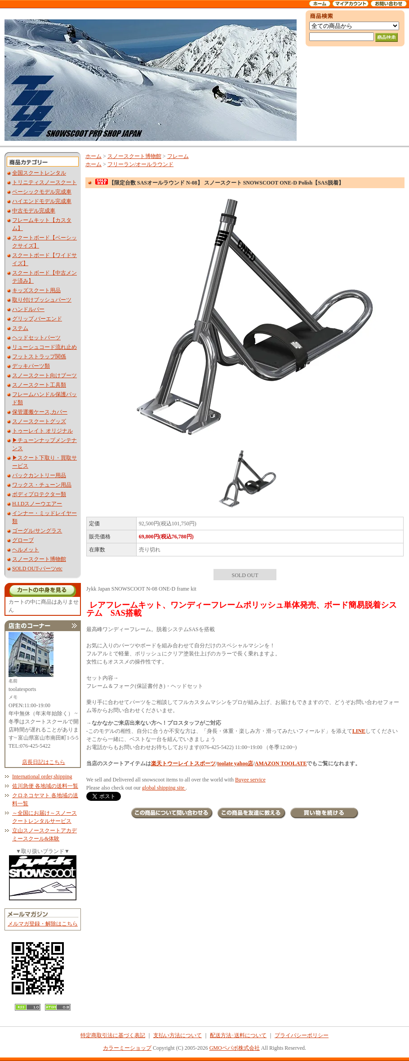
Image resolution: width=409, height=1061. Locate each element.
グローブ (23, 540)
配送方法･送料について (238, 1035)
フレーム (178, 156)
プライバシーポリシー (302, 1035)
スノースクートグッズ (39, 421)
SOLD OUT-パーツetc (37, 568)
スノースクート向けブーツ (44, 375)
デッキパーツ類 (31, 366)
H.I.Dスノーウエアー (37, 504)
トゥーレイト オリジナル (42, 431)
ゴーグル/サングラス (37, 531)
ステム (20, 328)
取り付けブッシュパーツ (41, 300)
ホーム (93, 156)
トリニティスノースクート (44, 182)
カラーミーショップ (127, 1048)
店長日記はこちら (43, 762)
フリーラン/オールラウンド (140, 164)
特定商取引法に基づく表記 (112, 1035)
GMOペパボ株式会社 (234, 1048)
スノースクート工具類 (39, 385)
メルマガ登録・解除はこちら (43, 924)
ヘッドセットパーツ (36, 337)
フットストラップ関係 (39, 356)
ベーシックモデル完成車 (41, 192)
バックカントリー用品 (39, 475)
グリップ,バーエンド (37, 319)
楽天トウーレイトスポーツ (183, 763)
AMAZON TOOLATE (281, 763)
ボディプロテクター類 (39, 494)
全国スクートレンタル (39, 173)
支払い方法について (177, 1035)
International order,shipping (42, 776)
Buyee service (250, 780)
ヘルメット (25, 549)
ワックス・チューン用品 (41, 485)
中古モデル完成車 (33, 211)
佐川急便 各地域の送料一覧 (45, 786)
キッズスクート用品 (36, 290)
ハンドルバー (28, 309)
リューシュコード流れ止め (44, 347)
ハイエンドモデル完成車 (41, 201)
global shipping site (164, 788)
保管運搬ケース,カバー (39, 412)
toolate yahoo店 (235, 763)
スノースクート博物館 (39, 559)
